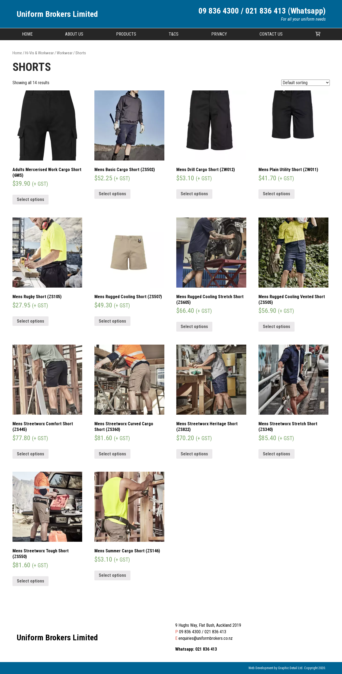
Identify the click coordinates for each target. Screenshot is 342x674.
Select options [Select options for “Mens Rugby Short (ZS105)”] (30, 321)
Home (27, 34)
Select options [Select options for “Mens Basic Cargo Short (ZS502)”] (112, 193)
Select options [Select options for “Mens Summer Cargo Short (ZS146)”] (112, 575)
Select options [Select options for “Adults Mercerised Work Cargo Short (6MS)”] (30, 199)
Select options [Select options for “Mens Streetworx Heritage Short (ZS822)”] (194, 453)
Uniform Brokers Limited (57, 14)
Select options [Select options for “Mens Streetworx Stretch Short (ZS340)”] (276, 453)
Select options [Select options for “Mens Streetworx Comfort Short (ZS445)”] (30, 453)
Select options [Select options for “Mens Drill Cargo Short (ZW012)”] (194, 193)
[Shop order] (305, 83)
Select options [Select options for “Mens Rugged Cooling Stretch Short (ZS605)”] (194, 326)
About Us (74, 34)
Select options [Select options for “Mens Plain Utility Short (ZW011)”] (276, 193)
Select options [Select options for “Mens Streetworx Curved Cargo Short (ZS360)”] (112, 453)
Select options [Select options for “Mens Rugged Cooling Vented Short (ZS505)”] (276, 326)
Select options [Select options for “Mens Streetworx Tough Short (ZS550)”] (30, 581)
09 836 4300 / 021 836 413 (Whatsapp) (262, 10)
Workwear (64, 53)
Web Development (260, 668)
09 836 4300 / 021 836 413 (202, 631)
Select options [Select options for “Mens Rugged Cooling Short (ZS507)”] (112, 321)
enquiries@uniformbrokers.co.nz (205, 638)
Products (126, 34)
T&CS (173, 34)
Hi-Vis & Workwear (39, 53)
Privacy (219, 34)
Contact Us (271, 34)
